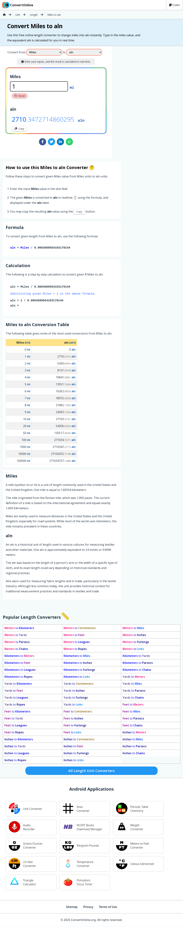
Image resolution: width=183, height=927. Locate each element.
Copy (19, 128)
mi (72, 87)
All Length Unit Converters (91, 771)
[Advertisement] (142, 100)
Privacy (88, 908)
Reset (19, 96)
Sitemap (71, 908)
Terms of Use (108, 908)
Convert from (17, 52)
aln (81, 120)
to (19, 629)
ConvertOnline (17, 5)
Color (174, 5)
